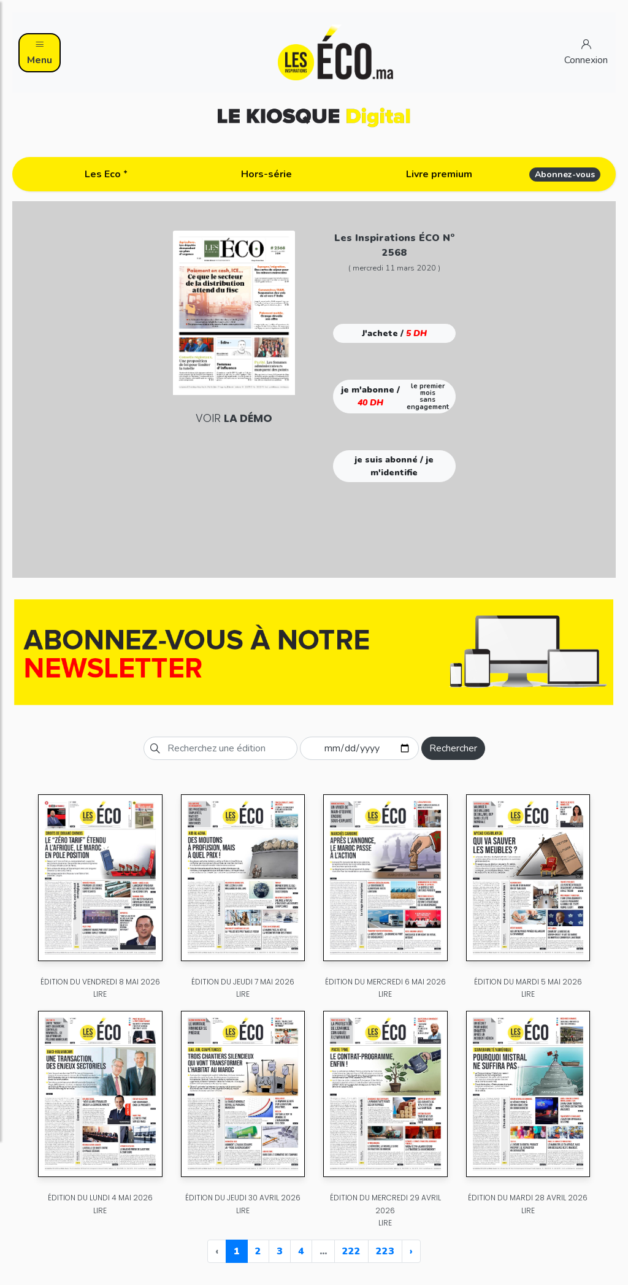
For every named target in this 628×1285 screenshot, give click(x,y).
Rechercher (453, 748)
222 (351, 1251)
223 (385, 1251)
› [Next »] (411, 1251)
